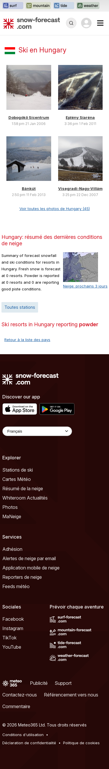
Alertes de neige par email (29, 558)
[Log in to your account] (86, 23)
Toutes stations (19, 307)
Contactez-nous (19, 695)
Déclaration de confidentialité (29, 742)
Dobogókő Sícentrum (28, 117)
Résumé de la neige (22, 488)
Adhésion (12, 549)
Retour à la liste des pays (27, 339)
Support (63, 683)
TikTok (9, 638)
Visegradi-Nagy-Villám (80, 188)
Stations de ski (17, 470)
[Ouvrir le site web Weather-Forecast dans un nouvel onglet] (87, 6)
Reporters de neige (22, 577)
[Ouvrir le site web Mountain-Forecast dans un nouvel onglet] (38, 6)
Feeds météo (16, 586)
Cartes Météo (16, 479)
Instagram (12, 628)
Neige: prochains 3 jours (85, 286)
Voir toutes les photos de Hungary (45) (54, 208)
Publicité (39, 683)
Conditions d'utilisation (23, 734)
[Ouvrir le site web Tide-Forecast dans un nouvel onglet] (63, 6)
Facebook (13, 619)
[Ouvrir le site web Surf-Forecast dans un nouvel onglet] (12, 6)
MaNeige (11, 516)
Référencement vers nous (71, 695)
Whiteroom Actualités (25, 498)
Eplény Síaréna (80, 117)
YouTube (11, 647)
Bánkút (29, 188)
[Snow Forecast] (31, 23)
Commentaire (16, 706)
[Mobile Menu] (100, 23)
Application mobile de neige (31, 568)
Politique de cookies (81, 742)
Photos (10, 507)
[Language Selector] (37, 431)
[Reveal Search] (71, 23)
